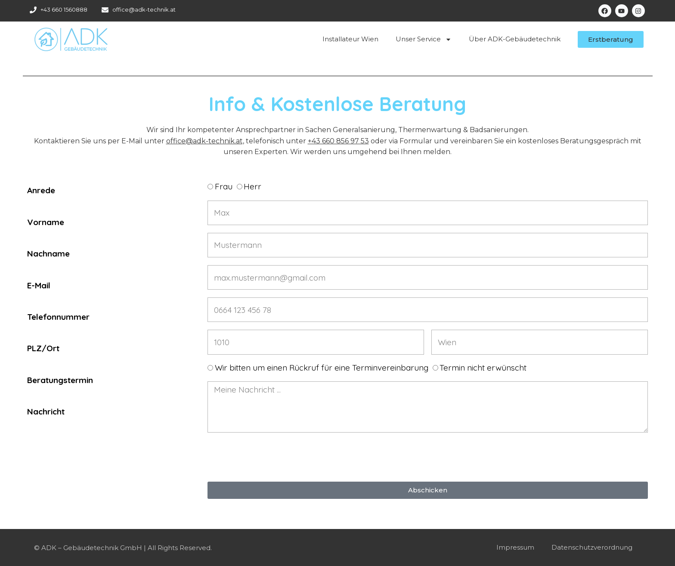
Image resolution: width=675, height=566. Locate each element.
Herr (252, 186)
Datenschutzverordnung (591, 547)
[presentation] (272, 457)
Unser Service (424, 39)
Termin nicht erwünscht (483, 367)
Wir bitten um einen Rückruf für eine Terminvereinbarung (321, 367)
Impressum (515, 547)
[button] (611, 39)
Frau (223, 186)
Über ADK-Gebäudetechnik (514, 39)
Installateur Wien (350, 39)
